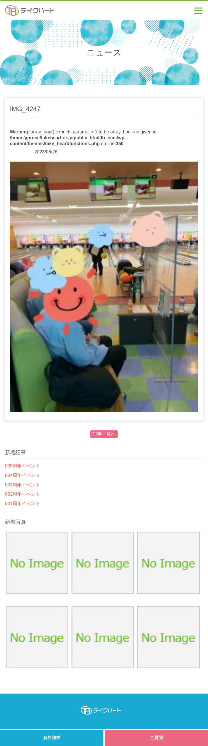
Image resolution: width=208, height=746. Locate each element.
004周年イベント (22, 475)
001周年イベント (22, 503)
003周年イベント (22, 484)
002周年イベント (22, 494)
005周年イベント (22, 465)
